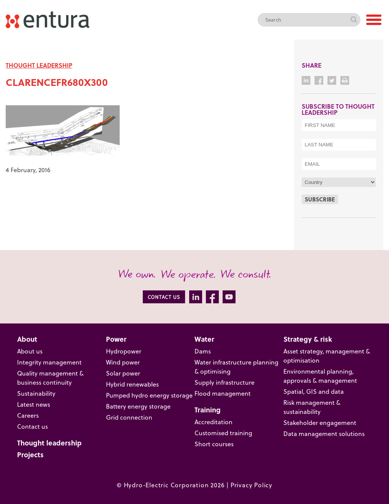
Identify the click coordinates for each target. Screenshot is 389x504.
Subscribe (320, 199)
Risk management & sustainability (311, 407)
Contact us (32, 426)
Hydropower (123, 351)
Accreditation (213, 421)
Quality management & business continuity (50, 378)
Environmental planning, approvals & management (320, 376)
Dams (202, 351)
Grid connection (129, 417)
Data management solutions (324, 433)
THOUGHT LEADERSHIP (39, 65)
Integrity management (49, 362)
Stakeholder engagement (319, 422)
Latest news (33, 404)
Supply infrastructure (224, 382)
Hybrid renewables (132, 384)
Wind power (123, 362)
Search (354, 20)
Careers (28, 415)
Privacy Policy (251, 484)
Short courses (214, 443)
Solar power (123, 373)
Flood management (222, 393)
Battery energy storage (138, 406)
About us (30, 351)
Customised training (223, 432)
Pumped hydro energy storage (149, 395)
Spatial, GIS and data (313, 391)
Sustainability (36, 393)
